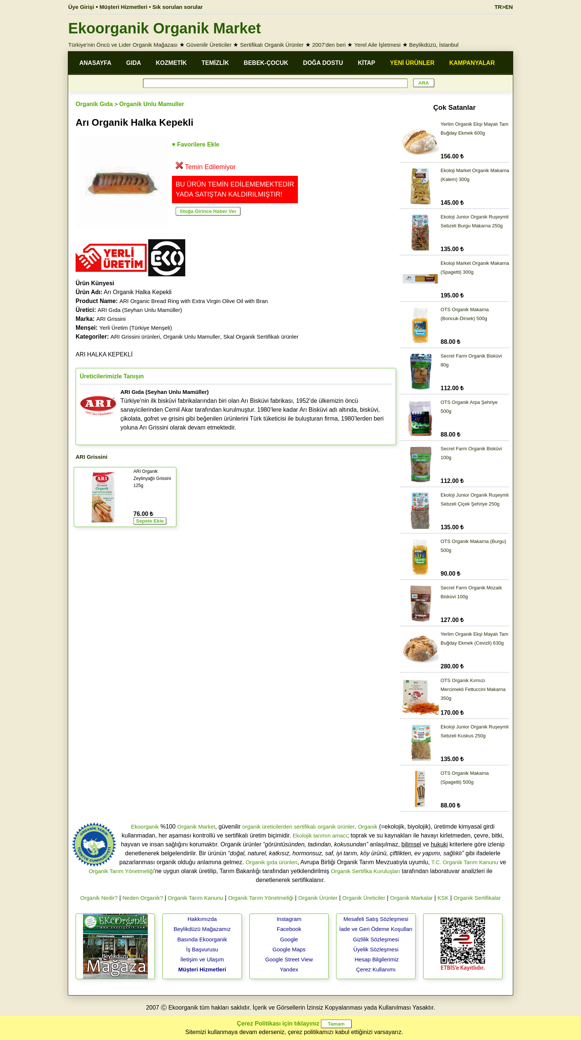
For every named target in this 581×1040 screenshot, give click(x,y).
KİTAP (366, 63)
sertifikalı (305, 826)
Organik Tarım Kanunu (195, 898)
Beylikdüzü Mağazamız (201, 929)
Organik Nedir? (99, 898)
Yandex (289, 969)
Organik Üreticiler (363, 898)
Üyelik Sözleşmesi (376, 949)
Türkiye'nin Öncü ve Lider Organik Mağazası (123, 45)
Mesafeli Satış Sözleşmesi (375, 919)
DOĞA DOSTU (323, 63)
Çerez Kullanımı (376, 969)
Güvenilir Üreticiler (209, 45)
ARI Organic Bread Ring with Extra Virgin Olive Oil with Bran (193, 301)
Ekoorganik (145, 826)
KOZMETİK (171, 63)
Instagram (289, 919)
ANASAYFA (95, 63)
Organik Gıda (94, 104)
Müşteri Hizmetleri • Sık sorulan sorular (151, 7)
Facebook (289, 929)
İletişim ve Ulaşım (202, 959)
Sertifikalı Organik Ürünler (272, 45)
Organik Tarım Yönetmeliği (121, 871)
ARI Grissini (111, 319)
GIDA (133, 63)
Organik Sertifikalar (477, 898)
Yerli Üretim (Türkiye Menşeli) (135, 328)
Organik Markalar (411, 898)
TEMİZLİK (215, 63)
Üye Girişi (81, 7)
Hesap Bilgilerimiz (377, 959)
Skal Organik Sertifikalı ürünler (261, 336)
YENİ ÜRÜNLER (412, 63)
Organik (368, 826)
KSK (443, 898)
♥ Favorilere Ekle (195, 144)
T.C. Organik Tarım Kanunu (464, 862)
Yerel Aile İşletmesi (377, 45)
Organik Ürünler (318, 898)
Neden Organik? (143, 898)
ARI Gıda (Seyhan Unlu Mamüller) (140, 310)
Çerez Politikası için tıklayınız (278, 1023)
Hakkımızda (202, 919)
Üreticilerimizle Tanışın (112, 376)
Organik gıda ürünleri (272, 862)
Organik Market (196, 826)
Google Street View (289, 959)
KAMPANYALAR (472, 63)
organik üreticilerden (267, 826)
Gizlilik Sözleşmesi (376, 939)
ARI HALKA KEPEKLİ (104, 354)
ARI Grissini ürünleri (135, 336)
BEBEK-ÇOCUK (266, 63)
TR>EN (503, 7)
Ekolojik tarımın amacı (320, 835)
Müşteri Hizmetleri (202, 969)
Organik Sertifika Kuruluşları (365, 871)
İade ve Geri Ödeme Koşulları (376, 929)
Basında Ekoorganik (202, 939)
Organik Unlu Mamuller (151, 104)
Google (289, 939)
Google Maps (288, 949)
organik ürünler (336, 826)
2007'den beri (328, 45)
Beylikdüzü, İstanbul (433, 45)
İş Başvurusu (202, 949)
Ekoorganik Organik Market (164, 28)
